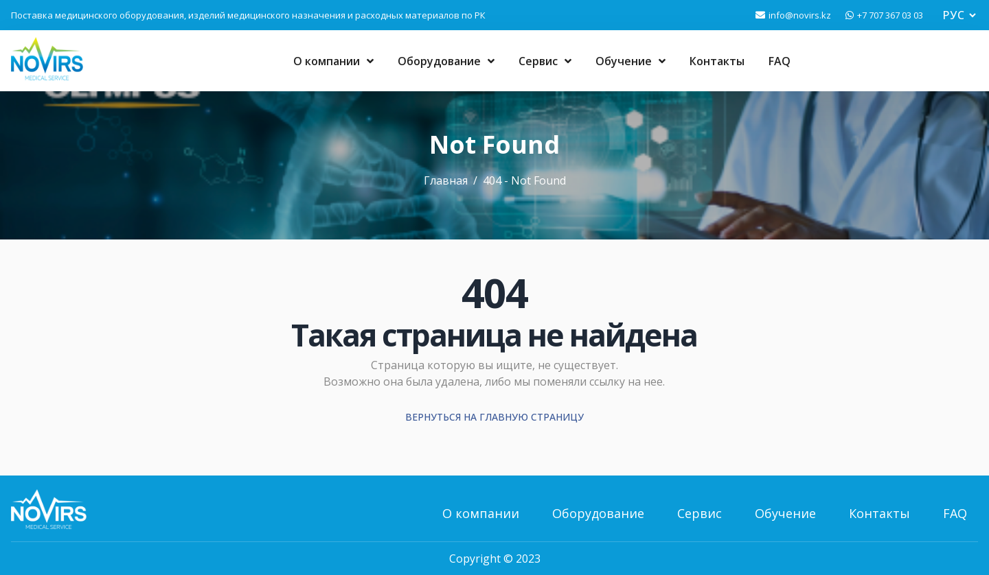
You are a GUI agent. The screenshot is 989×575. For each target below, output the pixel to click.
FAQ (780, 61)
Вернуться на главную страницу (494, 416)
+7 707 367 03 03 (890, 15)
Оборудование (446, 61)
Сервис (545, 61)
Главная (446, 180)
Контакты (717, 61)
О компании (333, 61)
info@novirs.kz (800, 15)
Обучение (630, 61)
